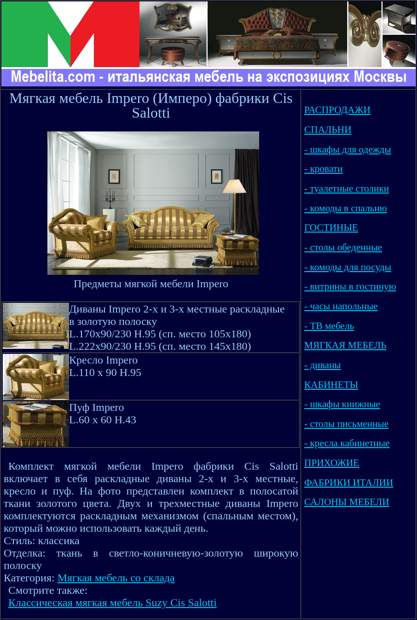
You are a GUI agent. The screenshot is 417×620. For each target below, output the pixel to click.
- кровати (323, 168)
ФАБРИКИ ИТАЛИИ (348, 482)
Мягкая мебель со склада (116, 578)
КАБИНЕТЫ (331, 384)
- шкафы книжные (342, 404)
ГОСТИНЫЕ (331, 227)
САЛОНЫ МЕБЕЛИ (346, 501)
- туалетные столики (346, 188)
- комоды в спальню (345, 208)
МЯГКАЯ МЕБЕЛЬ (345, 345)
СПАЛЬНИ (328, 129)
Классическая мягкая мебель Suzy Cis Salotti (112, 603)
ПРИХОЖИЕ (331, 462)
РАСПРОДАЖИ (337, 109)
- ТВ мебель (329, 325)
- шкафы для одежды (347, 149)
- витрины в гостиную (350, 286)
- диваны (322, 364)
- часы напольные (341, 306)
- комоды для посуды (347, 267)
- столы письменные (346, 423)
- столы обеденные (343, 247)
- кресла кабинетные (347, 443)
